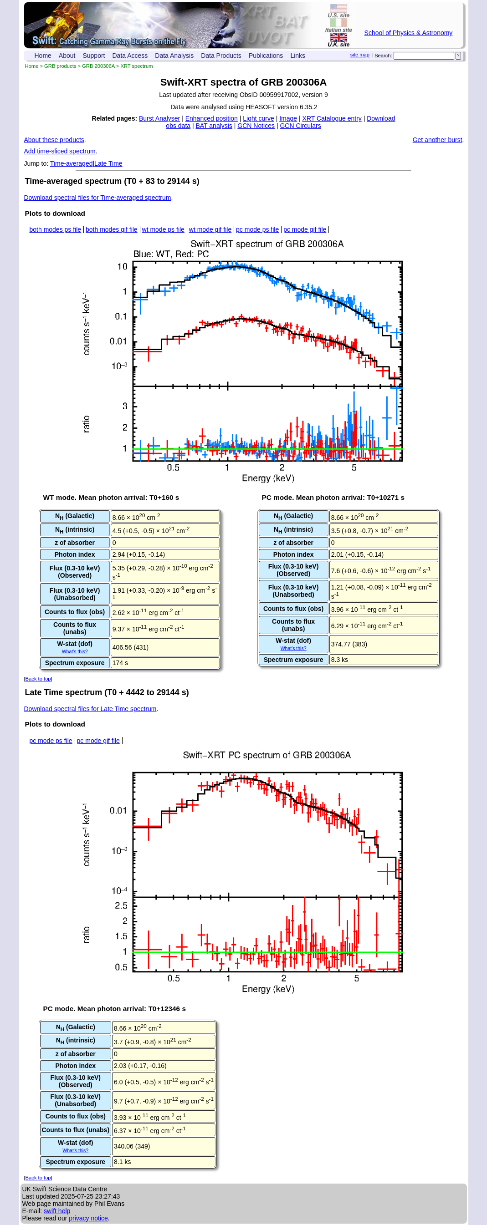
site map (359, 54)
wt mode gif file (210, 229)
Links (297, 55)
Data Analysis (174, 55)
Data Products (221, 55)
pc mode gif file (304, 229)
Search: (383, 55)
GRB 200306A (98, 66)
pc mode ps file (257, 229)
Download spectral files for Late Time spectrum (90, 708)
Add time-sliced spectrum (60, 151)
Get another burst (437, 139)
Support (93, 55)
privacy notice (88, 1218)
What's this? (75, 651)
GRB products (60, 66)
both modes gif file (112, 229)
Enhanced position (211, 118)
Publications (266, 55)
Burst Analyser (159, 118)
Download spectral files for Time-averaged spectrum (97, 197)
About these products (54, 139)
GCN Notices (256, 125)
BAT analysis (213, 125)
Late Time (108, 163)
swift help (57, 1211)
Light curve (258, 118)
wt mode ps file (163, 229)
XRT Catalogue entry (332, 118)
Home (43, 55)
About (67, 55)
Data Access (130, 55)
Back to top (38, 678)
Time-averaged (71, 163)
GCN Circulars (300, 125)
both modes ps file (56, 229)
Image (288, 118)
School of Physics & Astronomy (408, 32)
